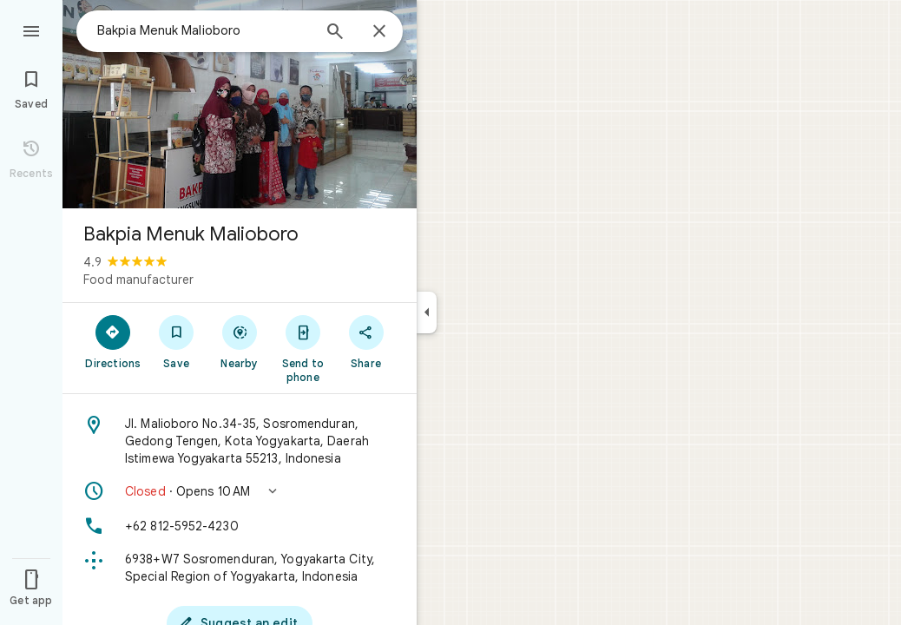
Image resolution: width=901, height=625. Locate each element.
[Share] (366, 341)
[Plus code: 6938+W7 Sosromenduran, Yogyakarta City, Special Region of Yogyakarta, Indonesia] (239, 567)
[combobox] (204, 30)
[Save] (176, 341)
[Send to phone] (302, 348)
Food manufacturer (138, 279)
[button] (239, 491)
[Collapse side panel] (427, 312)
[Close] (379, 32)
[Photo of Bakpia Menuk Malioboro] (239, 104)
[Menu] (31, 29)
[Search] (335, 33)
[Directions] (113, 341)
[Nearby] (240, 341)
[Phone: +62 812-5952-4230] (239, 526)
